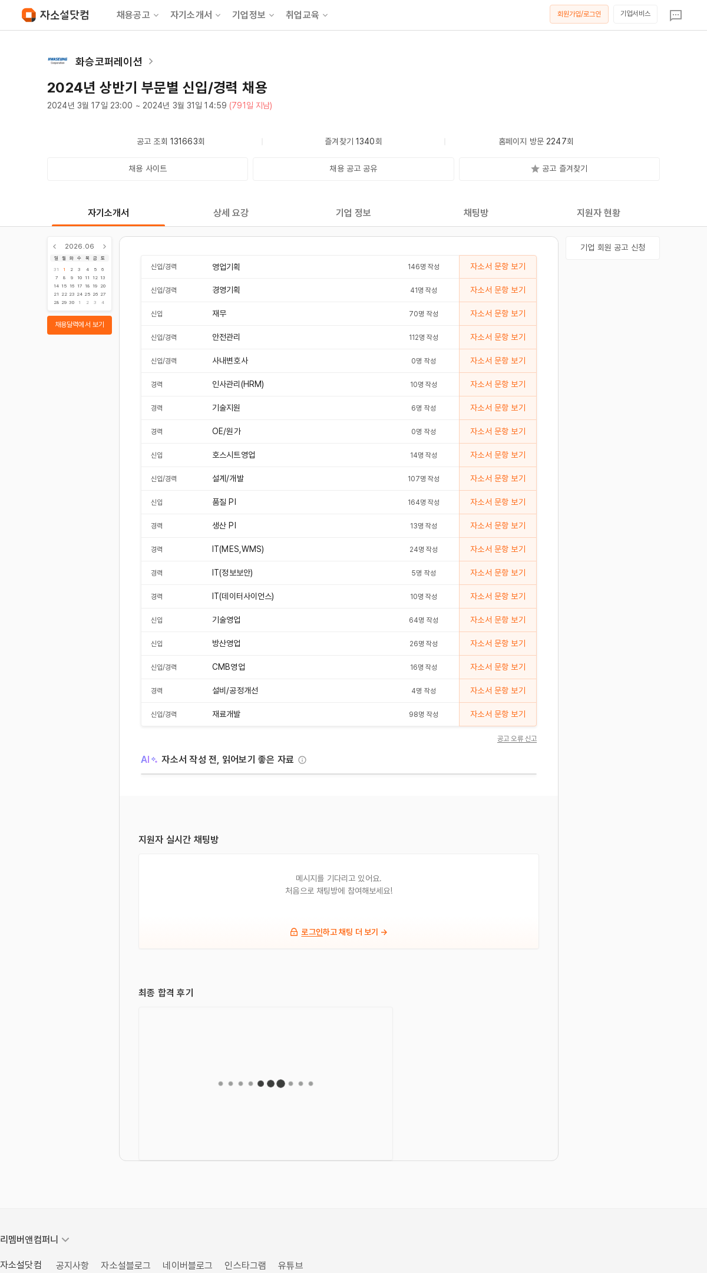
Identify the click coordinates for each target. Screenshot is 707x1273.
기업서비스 (635, 13)
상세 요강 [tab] (231, 213)
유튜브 (290, 1265)
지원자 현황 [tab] (599, 213)
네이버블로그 (188, 1265)
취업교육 (308, 15)
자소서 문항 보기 (497, 266)
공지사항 (73, 1265)
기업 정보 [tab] (354, 213)
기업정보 (254, 15)
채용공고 (139, 15)
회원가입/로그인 (579, 14)
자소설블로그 (126, 1265)
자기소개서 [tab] (109, 213)
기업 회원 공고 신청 (612, 247)
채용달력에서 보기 (79, 324)
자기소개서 (196, 15)
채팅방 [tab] (476, 213)
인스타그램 (245, 1265)
